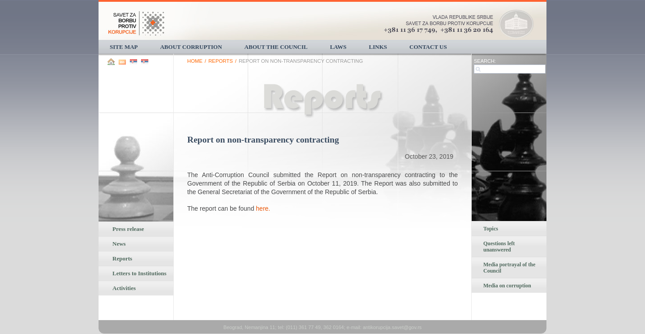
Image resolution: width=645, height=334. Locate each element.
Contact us (428, 46)
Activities (124, 288)
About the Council (276, 46)
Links (378, 46)
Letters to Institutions (139, 273)
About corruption (191, 46)
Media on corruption (507, 285)
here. (263, 208)
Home (194, 61)
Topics (490, 229)
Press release (128, 229)
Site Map (124, 46)
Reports (122, 258)
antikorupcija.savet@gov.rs (392, 327)
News (119, 243)
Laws (338, 46)
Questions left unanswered (499, 246)
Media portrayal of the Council (509, 267)
